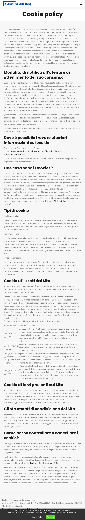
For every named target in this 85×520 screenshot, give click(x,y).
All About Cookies (61, 201)
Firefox (18, 463)
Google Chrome (45, 463)
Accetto (50, 517)
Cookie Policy (37, 517)
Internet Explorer (30, 463)
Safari (56, 463)
